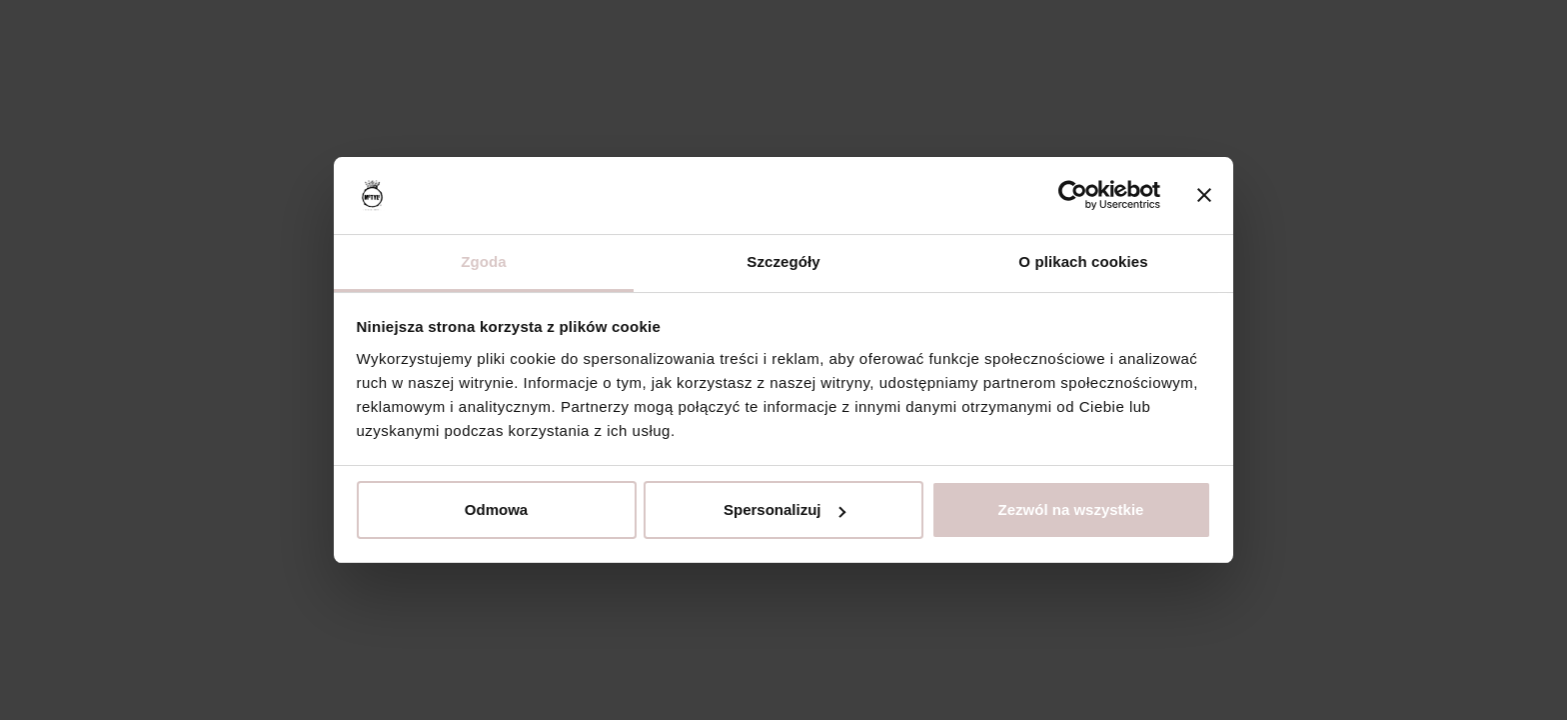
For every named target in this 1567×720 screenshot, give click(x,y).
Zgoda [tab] (484, 261)
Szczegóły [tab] (783, 261)
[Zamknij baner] (1204, 196)
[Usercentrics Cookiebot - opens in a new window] (1072, 196)
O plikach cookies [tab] (1082, 261)
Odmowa (496, 509)
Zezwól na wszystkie (1071, 509)
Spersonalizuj (784, 509)
